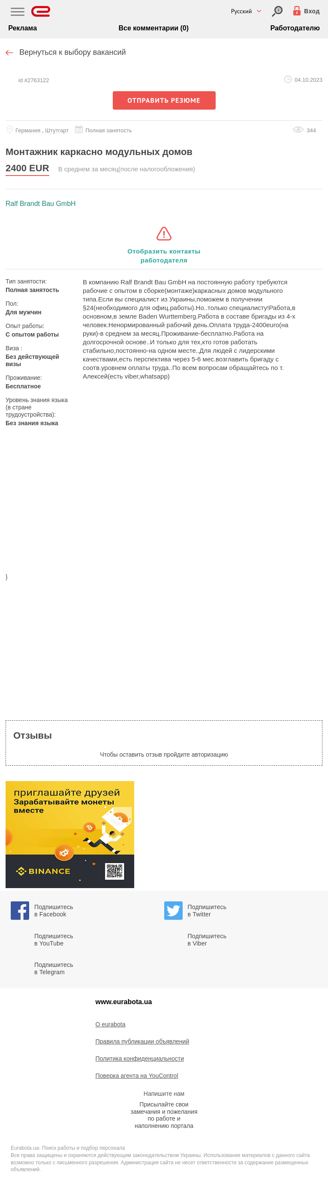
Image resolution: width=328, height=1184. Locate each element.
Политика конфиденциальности (140, 1058)
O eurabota (111, 1024)
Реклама (22, 28)
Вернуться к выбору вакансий (72, 52)
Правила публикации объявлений (143, 1041)
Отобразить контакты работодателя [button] (164, 256)
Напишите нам (164, 1093)
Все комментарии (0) (153, 28)
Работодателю (294, 28)
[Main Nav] (17, 12)
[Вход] (277, 11)
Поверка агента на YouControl (137, 1075)
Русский (241, 11)
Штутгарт (57, 130)
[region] (164, 501)
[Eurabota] (41, 11)
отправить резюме (163, 100)
